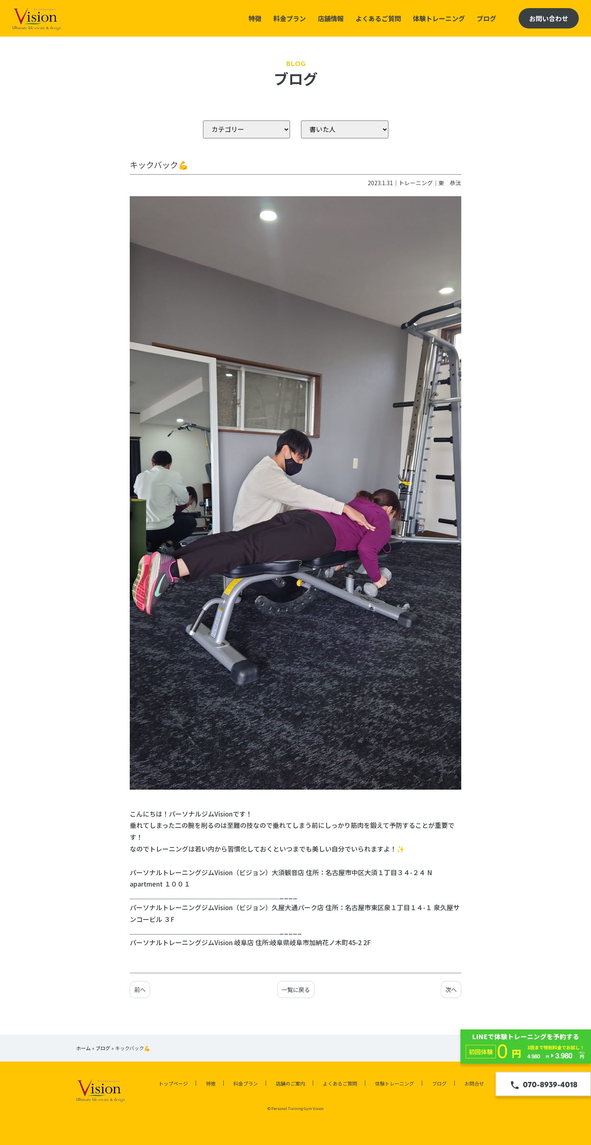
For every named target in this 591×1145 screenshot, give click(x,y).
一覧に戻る (295, 989)
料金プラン (289, 18)
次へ (451, 989)
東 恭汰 (449, 183)
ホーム (83, 1047)
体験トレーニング (439, 18)
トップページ (173, 1083)
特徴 (255, 18)
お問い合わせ (548, 18)
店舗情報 (331, 18)
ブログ (486, 18)
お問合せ (474, 1083)
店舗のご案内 (290, 1083)
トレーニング (416, 183)
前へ (140, 989)
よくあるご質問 (378, 18)
